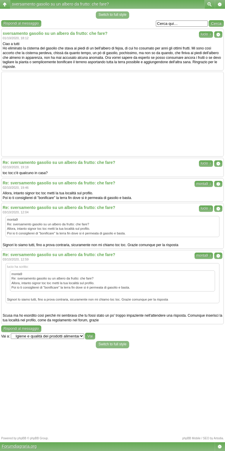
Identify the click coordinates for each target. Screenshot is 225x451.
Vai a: (5, 336)
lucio (206, 34)
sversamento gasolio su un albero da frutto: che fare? (60, 4)
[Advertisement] (112, 114)
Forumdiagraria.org (19, 446)
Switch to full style (112, 15)
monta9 (203, 184)
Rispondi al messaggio (21, 23)
